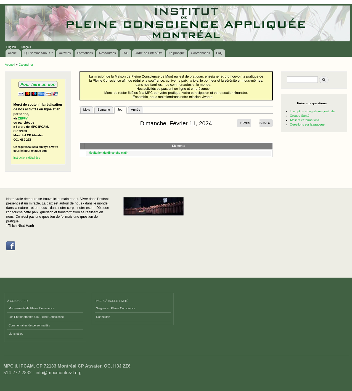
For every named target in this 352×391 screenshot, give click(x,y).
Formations (85, 53)
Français (25, 47)
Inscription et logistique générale (312, 111)
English (11, 47)
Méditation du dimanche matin (108, 152)
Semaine (103, 109)
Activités (65, 53)
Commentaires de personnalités (29, 325)
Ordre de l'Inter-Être (149, 53)
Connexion (103, 316)
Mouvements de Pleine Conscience (31, 308)
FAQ (219, 53)
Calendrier (25, 64)
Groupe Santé (299, 115)
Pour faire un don (37, 84)
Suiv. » (265, 123)
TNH (125, 53)
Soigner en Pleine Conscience (115, 308)
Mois (86, 109)
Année (135, 109)
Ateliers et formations (304, 120)
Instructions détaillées (27, 157)
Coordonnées (200, 53)
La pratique (177, 53)
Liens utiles (16, 333)
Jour (121, 109)
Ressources (107, 53)
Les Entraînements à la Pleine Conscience (36, 316)
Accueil (13, 53)
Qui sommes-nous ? (38, 53)
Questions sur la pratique (307, 124)
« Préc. (245, 123)
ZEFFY (23, 118)
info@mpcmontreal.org (58, 372)
